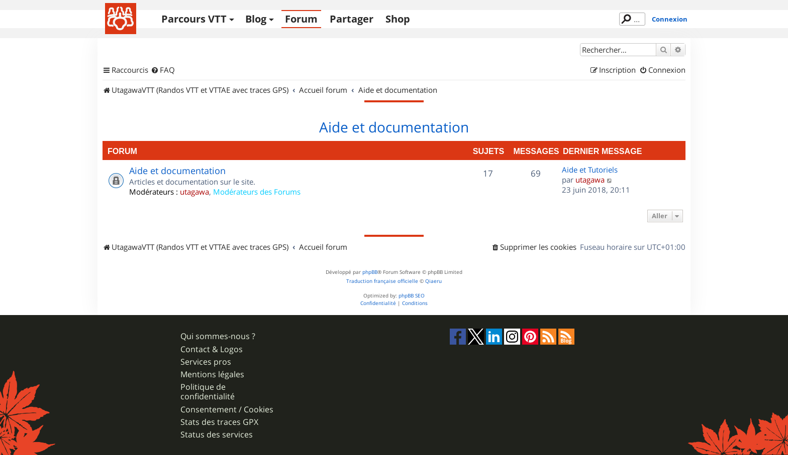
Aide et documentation (394, 127)
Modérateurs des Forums (257, 192)
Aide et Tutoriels (590, 170)
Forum (301, 19)
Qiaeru (433, 281)
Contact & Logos (211, 349)
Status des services (216, 434)
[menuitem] (163, 70)
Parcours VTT (194, 19)
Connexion (669, 19)
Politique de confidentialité (207, 391)
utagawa (194, 192)
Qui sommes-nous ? (217, 336)
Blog (255, 19)
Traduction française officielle (382, 281)
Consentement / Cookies (226, 409)
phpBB (369, 272)
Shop (397, 19)
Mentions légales (212, 374)
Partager (351, 19)
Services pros (205, 362)
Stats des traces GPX (219, 422)
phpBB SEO (412, 295)
